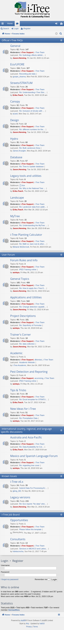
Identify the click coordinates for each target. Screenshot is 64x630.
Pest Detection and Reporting (28, 372)
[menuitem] (60, 34)
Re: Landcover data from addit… (32, 207)
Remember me (42, 579)
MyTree (15, 216)
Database (16, 157)
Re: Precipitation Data (28, 418)
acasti (15, 114)
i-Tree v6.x (16, 482)
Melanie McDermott (21, 247)
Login (16, 28)
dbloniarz (38, 360)
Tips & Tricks (18, 390)
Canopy (15, 101)
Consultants (17, 539)
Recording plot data (27, 74)
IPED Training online (27, 269)
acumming (38, 378)
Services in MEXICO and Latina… (33, 549)
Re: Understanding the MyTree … (33, 225)
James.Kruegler (19, 151)
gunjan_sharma (19, 77)
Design (14, 120)
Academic (16, 353)
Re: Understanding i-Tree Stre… (32, 92)
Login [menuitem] (57, 24)
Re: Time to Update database (31, 166)
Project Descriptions (23, 316)
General (15, 46)
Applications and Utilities (26, 297)
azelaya (16, 272)
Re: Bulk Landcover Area (29, 148)
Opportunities (19, 520)
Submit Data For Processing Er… (33, 488)
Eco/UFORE (17, 64)
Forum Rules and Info (24, 260)
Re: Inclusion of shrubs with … (32, 111)
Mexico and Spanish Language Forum (34, 456)
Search (6, 28)
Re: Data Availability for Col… (31, 447)
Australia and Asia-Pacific (26, 437)
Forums (18, 24)
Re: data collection (27, 344)
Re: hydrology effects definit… (31, 55)
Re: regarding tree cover (29, 465)
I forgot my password (9, 579)
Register (27, 28)
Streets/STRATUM (21, 83)
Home (10, 23)
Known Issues (9, 476)
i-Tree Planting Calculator (26, 235)
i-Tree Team (39, 52)
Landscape (17, 197)
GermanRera (13, 610)
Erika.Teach (18, 95)
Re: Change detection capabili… (32, 307)
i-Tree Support (27, 52)
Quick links (3, 24)
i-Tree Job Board (11, 514)
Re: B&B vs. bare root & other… (32, 244)
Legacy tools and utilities (25, 176)
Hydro (14, 139)
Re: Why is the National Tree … (32, 188)
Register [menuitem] (62, 24)
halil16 (42, 624)
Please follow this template (30, 529)
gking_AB (17, 491)
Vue (22, 185)
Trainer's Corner (20, 334)
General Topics (19, 279)
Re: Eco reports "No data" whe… (33, 504)
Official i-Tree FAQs (12, 40)
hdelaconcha (18, 551)
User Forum (8, 254)
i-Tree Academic (19, 365)
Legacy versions (20, 497)
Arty (27, 624)
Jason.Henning (19, 58)
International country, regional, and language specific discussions (26, 430)
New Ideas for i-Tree (23, 409)
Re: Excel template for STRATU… (33, 399)
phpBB (23, 620)
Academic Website (27, 362)
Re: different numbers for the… (32, 129)
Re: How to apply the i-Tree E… (32, 288)
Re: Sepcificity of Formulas (30, 325)
